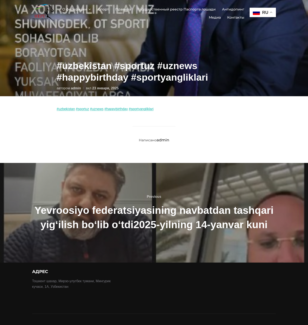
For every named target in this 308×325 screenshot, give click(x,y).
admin (76, 88)
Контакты (235, 17)
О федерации (77, 9)
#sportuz (82, 109)
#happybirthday (116, 109)
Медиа (215, 17)
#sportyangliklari (141, 109)
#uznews (97, 109)
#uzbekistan (66, 109)
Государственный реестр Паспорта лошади (176, 9)
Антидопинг (233, 9)
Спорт (103, 9)
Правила (123, 9)
